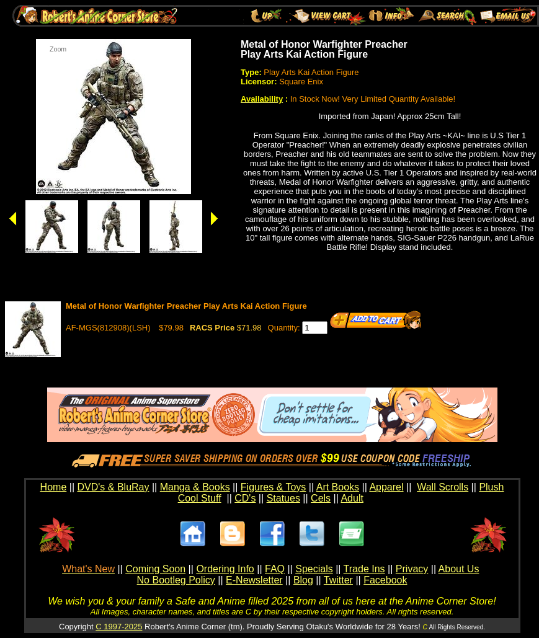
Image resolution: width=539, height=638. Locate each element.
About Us (459, 569)
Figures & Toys (273, 487)
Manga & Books (195, 487)
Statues (283, 498)
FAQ (275, 569)
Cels (321, 498)
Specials (313, 569)
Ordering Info (225, 569)
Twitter (338, 580)
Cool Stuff (199, 498)
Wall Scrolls (442, 487)
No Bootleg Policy (176, 580)
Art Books (337, 487)
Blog (303, 580)
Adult (352, 498)
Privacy (412, 569)
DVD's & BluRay (113, 487)
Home (53, 487)
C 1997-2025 (119, 626)
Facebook (385, 580)
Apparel (386, 487)
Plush (491, 487)
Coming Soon (155, 569)
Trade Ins (364, 569)
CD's (245, 498)
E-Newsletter (254, 580)
